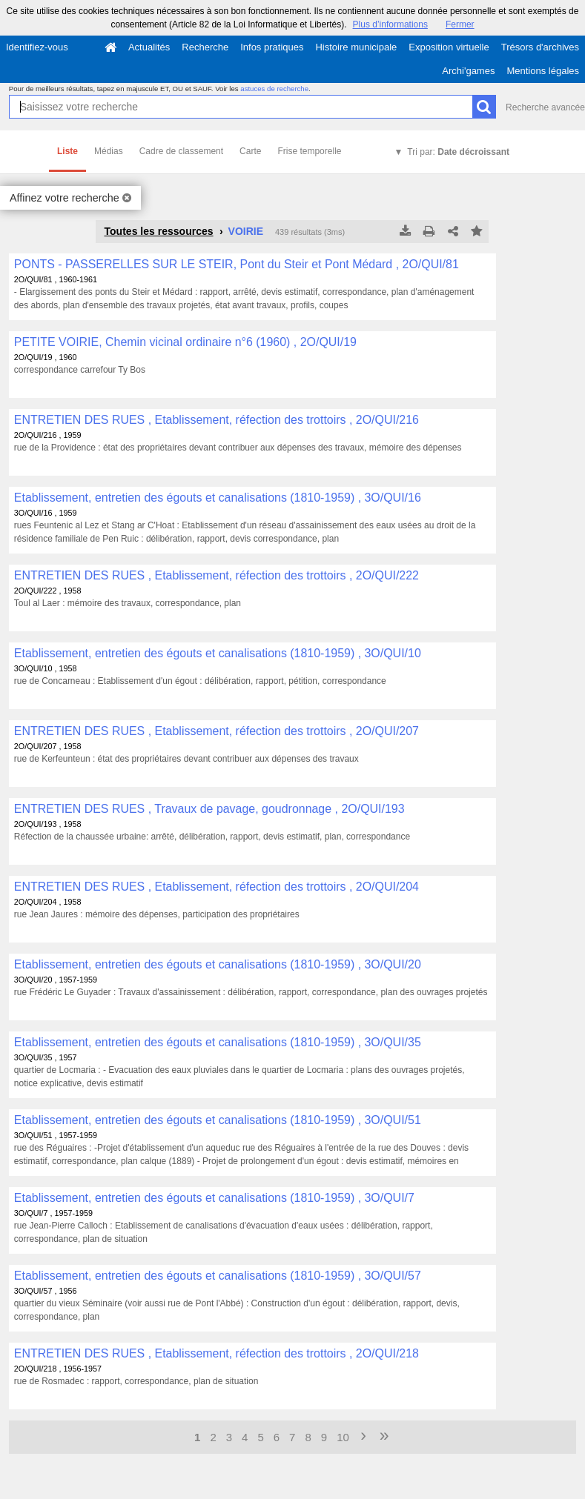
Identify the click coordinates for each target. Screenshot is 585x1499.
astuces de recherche (274, 88)
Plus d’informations (390, 24)
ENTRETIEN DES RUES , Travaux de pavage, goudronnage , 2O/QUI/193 (209, 808)
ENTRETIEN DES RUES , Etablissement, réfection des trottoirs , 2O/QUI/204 (216, 886)
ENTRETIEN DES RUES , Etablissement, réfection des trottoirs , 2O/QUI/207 (216, 731)
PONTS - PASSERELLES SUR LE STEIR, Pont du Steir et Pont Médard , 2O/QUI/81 (236, 264)
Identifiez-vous (37, 47)
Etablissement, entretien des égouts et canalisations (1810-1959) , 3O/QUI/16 (217, 497)
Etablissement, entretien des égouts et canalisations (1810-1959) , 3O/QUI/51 (217, 1120)
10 (343, 1437)
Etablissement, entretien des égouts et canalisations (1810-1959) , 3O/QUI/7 (214, 1197)
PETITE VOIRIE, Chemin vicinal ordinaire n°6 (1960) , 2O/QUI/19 (185, 342)
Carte (250, 151)
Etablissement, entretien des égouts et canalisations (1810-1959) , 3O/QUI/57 (217, 1275)
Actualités (149, 47)
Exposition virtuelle (449, 47)
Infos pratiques (271, 47)
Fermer (460, 24)
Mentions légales (542, 70)
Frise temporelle (309, 151)
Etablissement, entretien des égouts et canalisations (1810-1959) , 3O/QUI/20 (217, 964)
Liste (67, 151)
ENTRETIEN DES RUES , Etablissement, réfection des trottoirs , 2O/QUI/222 (216, 575)
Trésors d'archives (540, 47)
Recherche (205, 47)
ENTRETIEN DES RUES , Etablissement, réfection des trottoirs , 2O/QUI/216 (216, 419)
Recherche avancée (545, 107)
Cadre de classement (181, 151)
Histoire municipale (356, 47)
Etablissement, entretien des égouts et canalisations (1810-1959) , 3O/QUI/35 (217, 1042)
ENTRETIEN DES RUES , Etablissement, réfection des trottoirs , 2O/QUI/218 (216, 1353)
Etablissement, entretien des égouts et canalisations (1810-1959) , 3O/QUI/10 (217, 653)
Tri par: (458, 152)
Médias (108, 151)
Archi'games (468, 70)
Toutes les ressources (158, 231)
